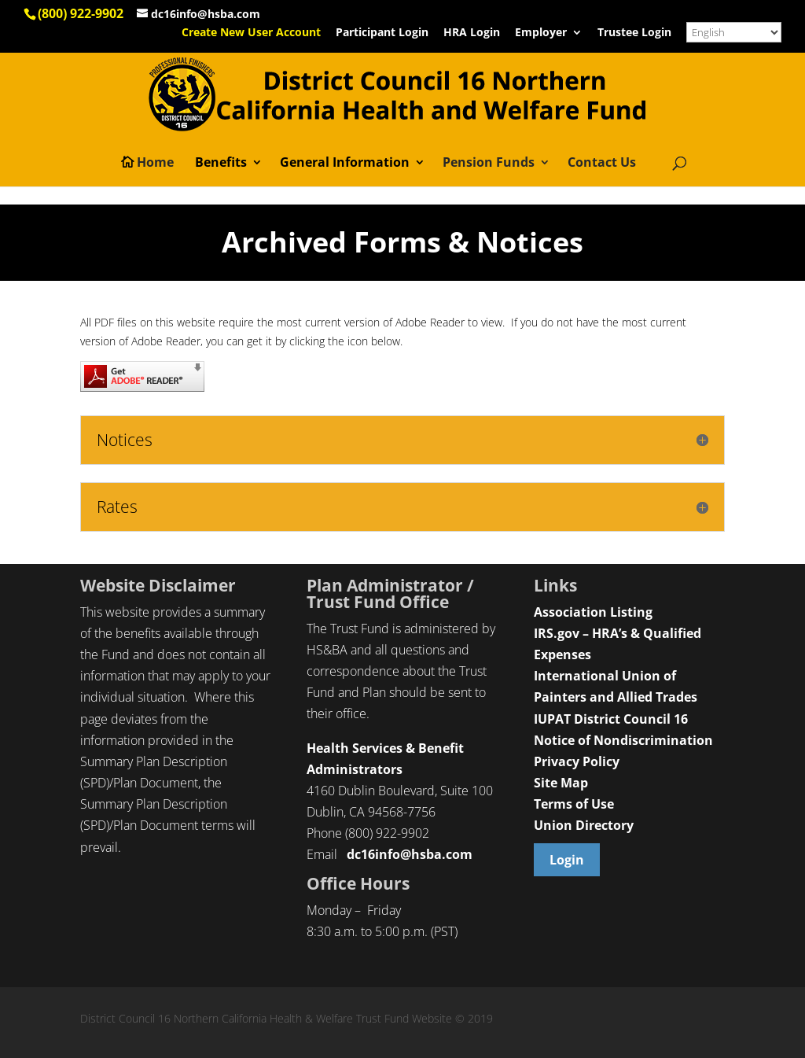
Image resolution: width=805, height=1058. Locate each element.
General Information (345, 164)
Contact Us (602, 164)
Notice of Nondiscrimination (623, 740)
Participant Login (382, 33)
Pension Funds (489, 164)
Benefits (221, 164)
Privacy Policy (576, 761)
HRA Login (471, 33)
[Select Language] (733, 32)
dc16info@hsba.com (409, 854)
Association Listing (593, 612)
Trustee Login (634, 33)
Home (155, 164)
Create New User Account (251, 33)
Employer (541, 33)
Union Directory (584, 825)
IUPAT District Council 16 (611, 719)
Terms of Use (574, 804)
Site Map (561, 782)
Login (567, 859)
